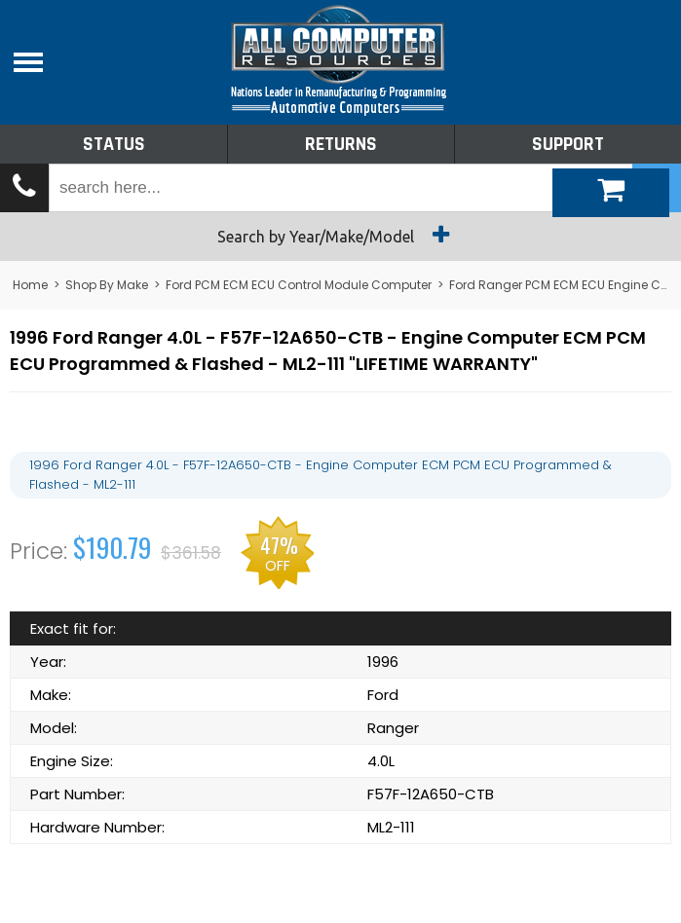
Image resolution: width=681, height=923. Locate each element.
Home (30, 285)
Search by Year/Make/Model (340, 234)
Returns (341, 144)
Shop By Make (106, 285)
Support (568, 144)
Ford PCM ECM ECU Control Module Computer (299, 285)
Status (114, 144)
